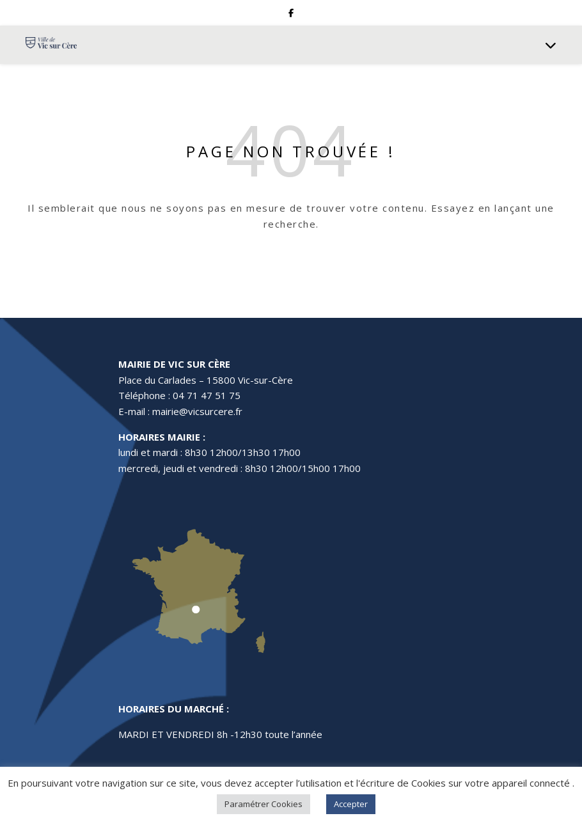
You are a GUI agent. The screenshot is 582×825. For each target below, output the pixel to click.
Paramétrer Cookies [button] (263, 804)
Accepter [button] (351, 804)
